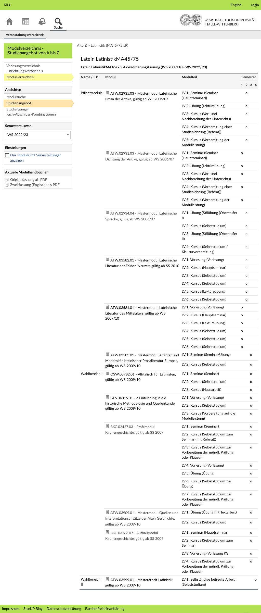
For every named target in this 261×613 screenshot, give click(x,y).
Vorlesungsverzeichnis (23, 66)
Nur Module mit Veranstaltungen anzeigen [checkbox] (35, 158)
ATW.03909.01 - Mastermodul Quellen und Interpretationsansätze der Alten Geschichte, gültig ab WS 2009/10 (141, 518)
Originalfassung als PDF (28, 180)
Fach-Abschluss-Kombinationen (31, 114)
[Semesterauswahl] (38, 135)
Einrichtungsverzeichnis (24, 71)
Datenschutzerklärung (64, 609)
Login (255, 5)
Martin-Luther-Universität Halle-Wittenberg (218, 20)
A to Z (82, 45)
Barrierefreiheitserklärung (104, 609)
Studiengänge (17, 109)
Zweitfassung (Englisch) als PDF (35, 185)
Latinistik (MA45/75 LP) (109, 45)
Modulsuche (16, 97)
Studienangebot (18, 103)
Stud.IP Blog (33, 609)
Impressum (10, 609)
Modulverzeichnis (20, 77)
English (236, 5)
